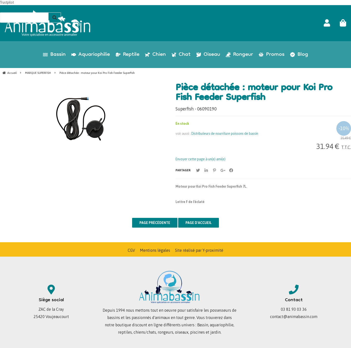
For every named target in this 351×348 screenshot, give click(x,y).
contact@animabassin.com (293, 316)
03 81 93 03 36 (294, 309)
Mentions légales (155, 250)
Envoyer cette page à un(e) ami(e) (200, 159)
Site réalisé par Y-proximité (199, 250)
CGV (131, 250)
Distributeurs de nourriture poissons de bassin (224, 133)
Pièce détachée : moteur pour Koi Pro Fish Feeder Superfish (254, 93)
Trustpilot (7, 2)
